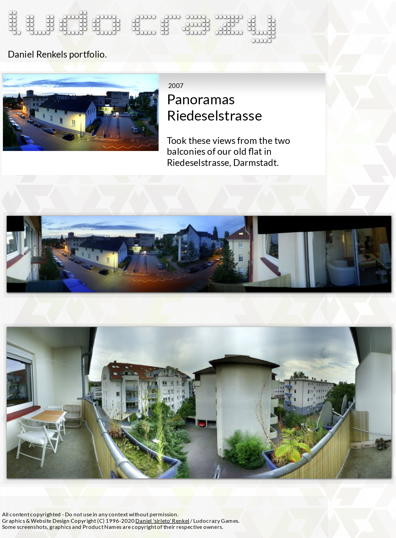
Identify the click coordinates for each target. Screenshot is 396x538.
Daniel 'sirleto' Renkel (162, 520)
